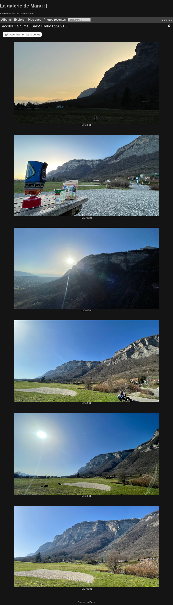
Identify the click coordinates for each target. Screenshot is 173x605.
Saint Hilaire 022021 (47, 26)
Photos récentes (55, 19)
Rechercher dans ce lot (25, 34)
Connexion (166, 20)
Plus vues (34, 19)
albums (22, 26)
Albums (6, 19)
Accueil (8, 26)
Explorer (20, 19)
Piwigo (92, 602)
